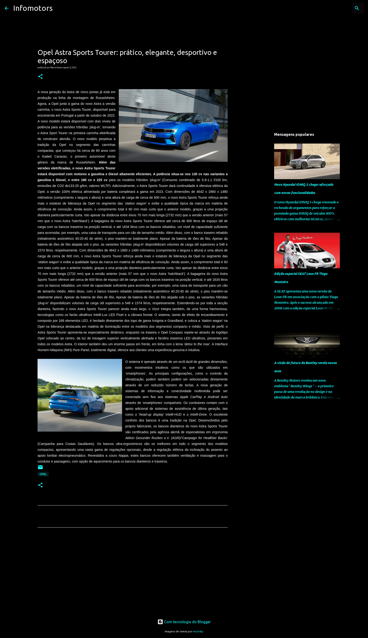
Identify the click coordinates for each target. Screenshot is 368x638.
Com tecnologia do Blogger (184, 622)
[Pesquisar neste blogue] (339, 8)
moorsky (198, 631)
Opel (43, 474)
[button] (40, 77)
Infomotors (33, 8)
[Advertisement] (132, 575)
